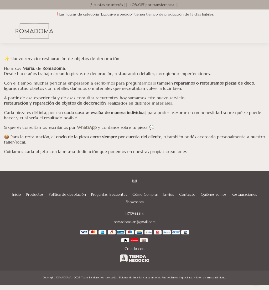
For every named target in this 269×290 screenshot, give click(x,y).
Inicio (16, 194)
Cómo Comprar (145, 194)
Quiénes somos (213, 194)
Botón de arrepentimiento (211, 277)
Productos (35, 194)
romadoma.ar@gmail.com (135, 221)
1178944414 (134, 213)
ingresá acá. (186, 277)
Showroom (135, 201)
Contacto (187, 194)
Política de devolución (67, 194)
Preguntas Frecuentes (109, 194)
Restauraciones (244, 194)
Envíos (168, 194)
